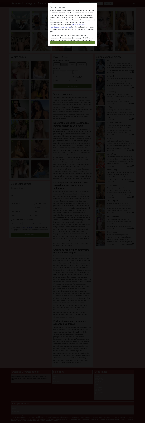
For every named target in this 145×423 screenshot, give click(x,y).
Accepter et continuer (72, 43)
